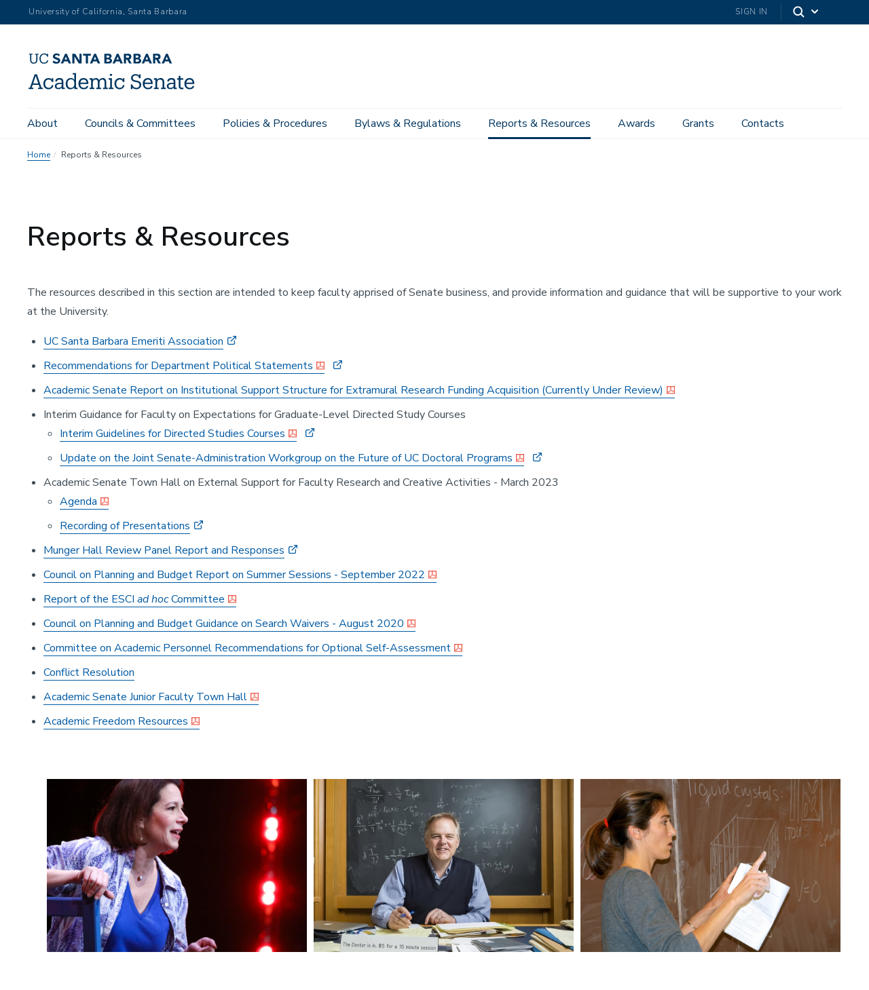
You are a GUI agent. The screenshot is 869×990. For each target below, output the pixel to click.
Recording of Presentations (125, 525)
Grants (698, 123)
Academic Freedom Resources (115, 721)
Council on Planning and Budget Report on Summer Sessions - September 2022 (234, 574)
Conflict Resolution (88, 672)
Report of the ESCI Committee (134, 599)
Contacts (762, 123)
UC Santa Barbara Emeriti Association (133, 341)
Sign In (751, 11)
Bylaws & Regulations (407, 123)
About (42, 123)
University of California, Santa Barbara (108, 11)
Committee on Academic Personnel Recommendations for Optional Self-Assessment (247, 648)
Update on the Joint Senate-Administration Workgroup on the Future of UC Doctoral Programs (286, 458)
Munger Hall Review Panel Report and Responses (163, 550)
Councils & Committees (140, 123)
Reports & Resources (539, 123)
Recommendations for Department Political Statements (178, 365)
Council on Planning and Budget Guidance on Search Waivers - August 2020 (223, 623)
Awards (636, 123)
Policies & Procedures (275, 123)
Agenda (78, 501)
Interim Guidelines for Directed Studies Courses (172, 433)
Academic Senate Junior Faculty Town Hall (145, 696)
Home (38, 154)
